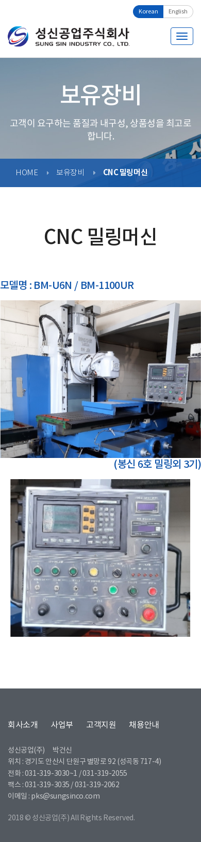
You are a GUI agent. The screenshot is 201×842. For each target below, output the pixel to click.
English (178, 11)
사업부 (62, 725)
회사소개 (23, 725)
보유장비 (70, 173)
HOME (26, 173)
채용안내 (144, 725)
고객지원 (101, 725)
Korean (148, 11)
